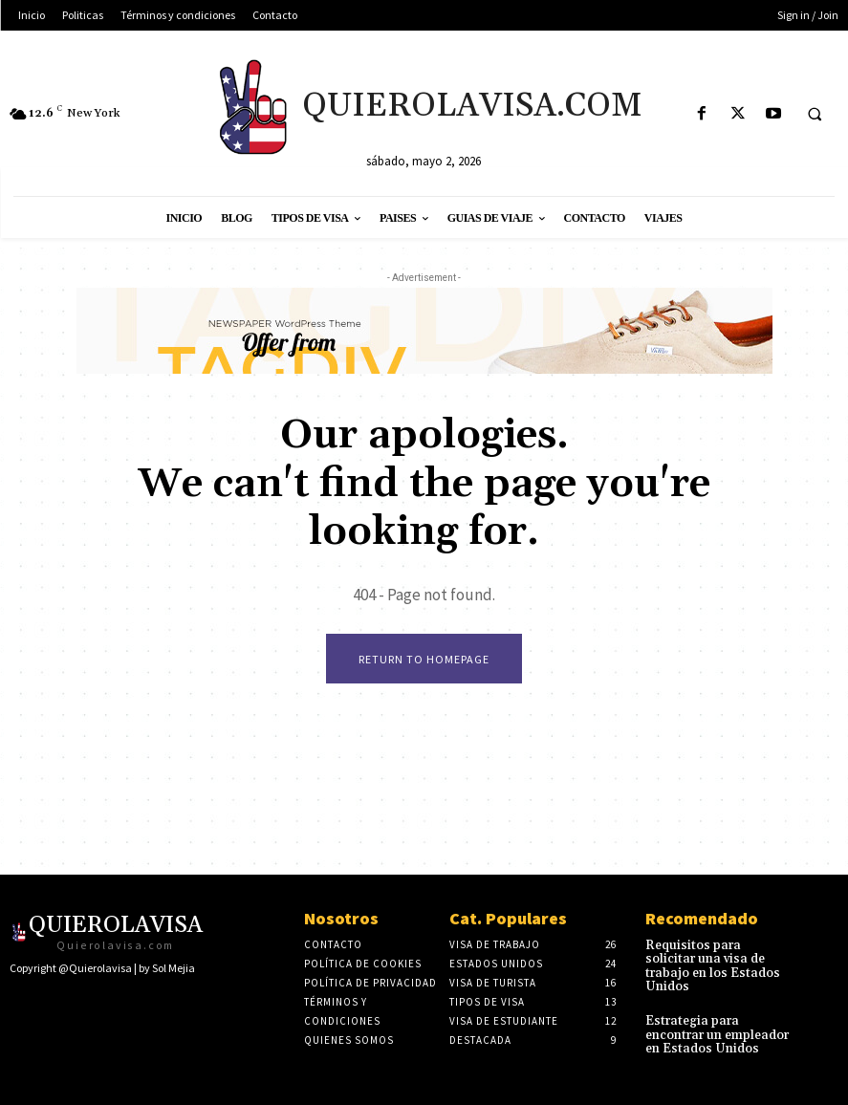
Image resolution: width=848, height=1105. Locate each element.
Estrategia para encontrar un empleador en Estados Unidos (715, 1015)
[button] (814, 115)
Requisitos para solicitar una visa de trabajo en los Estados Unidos (712, 958)
